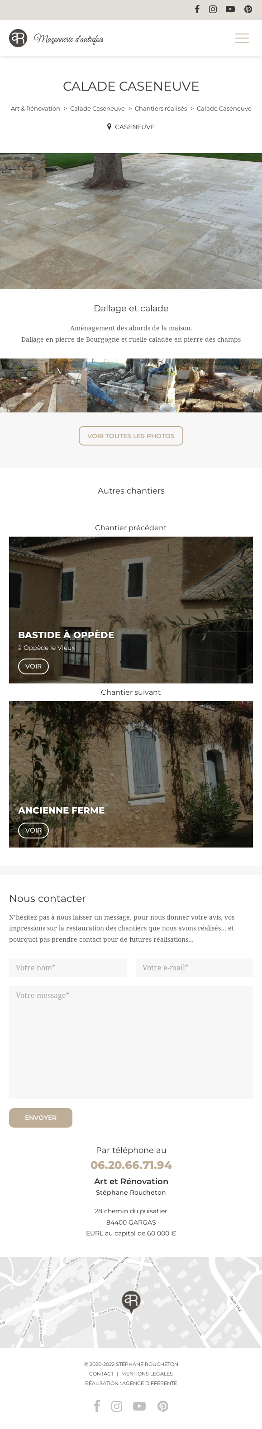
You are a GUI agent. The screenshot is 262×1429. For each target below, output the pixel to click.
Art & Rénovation (35, 108)
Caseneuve (135, 127)
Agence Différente (149, 1383)
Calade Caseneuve (97, 108)
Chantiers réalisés (161, 108)
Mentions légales (147, 1374)
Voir (33, 666)
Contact (101, 1374)
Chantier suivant (131, 692)
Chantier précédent (131, 527)
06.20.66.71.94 (131, 1165)
